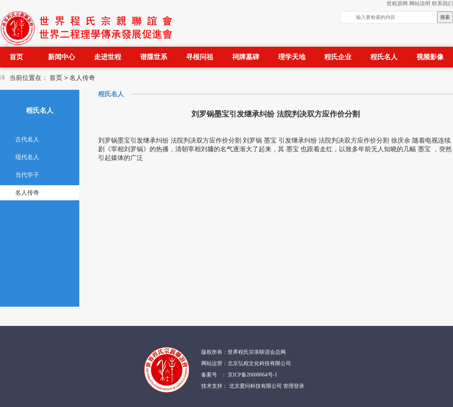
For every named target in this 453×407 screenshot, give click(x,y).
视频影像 (430, 57)
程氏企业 (337, 57)
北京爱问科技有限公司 (256, 386)
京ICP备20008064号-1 (251, 375)
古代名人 (27, 139)
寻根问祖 (199, 57)
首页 (16, 57)
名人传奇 (27, 192)
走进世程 (107, 57)
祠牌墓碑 (245, 57)
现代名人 (27, 157)
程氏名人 (384, 57)
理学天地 (291, 57)
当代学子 (27, 175)
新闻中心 (61, 57)
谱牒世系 (153, 57)
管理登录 (293, 386)
